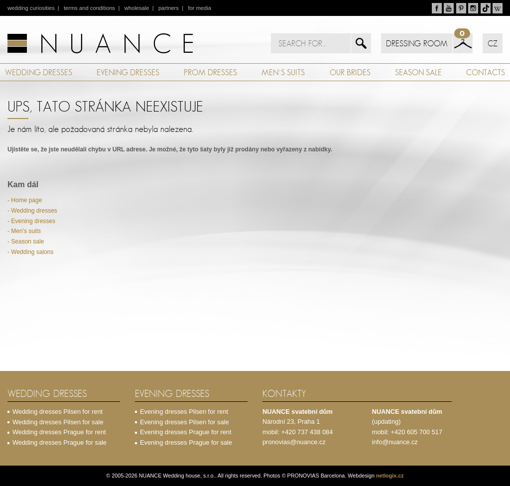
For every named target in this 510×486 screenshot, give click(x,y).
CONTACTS (485, 72)
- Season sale (25, 241)
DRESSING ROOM (416, 43)
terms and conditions (89, 8)
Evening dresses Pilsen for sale (184, 422)
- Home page (24, 200)
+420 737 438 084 (307, 432)
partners (168, 8)
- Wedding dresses (32, 210)
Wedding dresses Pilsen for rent (57, 411)
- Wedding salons (30, 251)
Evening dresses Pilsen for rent (184, 411)
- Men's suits (24, 231)
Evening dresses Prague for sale (186, 442)
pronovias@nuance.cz (294, 442)
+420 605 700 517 (417, 432)
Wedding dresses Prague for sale (59, 442)
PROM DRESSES (210, 72)
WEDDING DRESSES (38, 72)
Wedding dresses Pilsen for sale (58, 422)
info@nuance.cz (395, 442)
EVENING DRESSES (128, 72)
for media (199, 8)
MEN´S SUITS (283, 72)
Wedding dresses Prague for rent (59, 432)
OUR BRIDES (350, 72)
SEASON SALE (418, 72)
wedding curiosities (31, 8)
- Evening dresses (31, 221)
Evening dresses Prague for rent (186, 432)
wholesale (137, 8)
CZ (493, 43)
